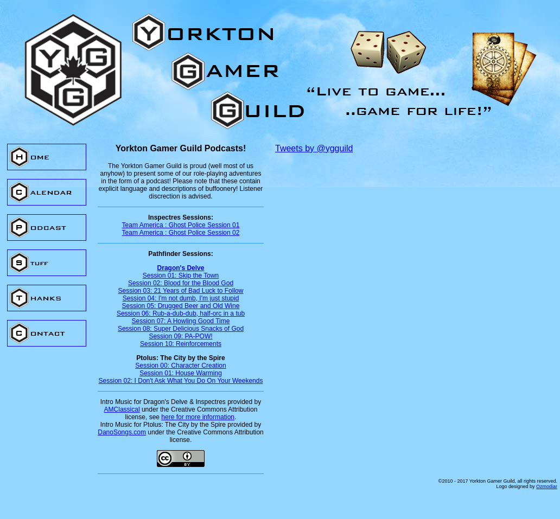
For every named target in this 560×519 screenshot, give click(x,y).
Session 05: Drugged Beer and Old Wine (181, 306)
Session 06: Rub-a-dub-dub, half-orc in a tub (181, 313)
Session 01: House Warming (180, 373)
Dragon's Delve (181, 268)
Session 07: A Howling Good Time (181, 321)
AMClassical (122, 409)
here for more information (197, 417)
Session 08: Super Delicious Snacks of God (181, 328)
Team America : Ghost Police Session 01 (181, 225)
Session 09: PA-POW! (180, 336)
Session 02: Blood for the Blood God (180, 283)
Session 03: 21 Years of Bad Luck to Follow (181, 290)
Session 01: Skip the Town (181, 275)
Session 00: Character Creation (180, 365)
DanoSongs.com (122, 432)
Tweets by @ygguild (314, 148)
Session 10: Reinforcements (180, 344)
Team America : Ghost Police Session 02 (181, 232)
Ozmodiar (546, 486)
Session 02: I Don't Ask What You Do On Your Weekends (181, 381)
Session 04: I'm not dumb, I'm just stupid (181, 298)
